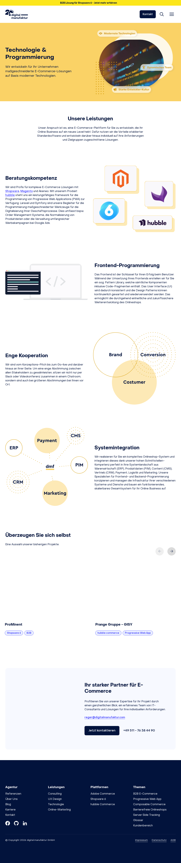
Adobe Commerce (102, 793)
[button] (90, 3)
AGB (173, 840)
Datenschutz (159, 840)
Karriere (10, 809)
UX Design (55, 799)
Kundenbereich (143, 825)
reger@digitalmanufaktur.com (105, 717)
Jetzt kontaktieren (102, 730)
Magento (26, 191)
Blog (8, 804)
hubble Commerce (102, 804)
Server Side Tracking (146, 815)
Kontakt (148, 14)
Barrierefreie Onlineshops (150, 809)
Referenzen (13, 793)
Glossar (138, 820)
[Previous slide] (159, 551)
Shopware (12, 191)
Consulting (55, 793)
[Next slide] (171, 551)
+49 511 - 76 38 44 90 (139, 730)
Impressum (141, 840)
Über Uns (11, 799)
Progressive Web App (147, 799)
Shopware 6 (98, 799)
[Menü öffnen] (172, 14)
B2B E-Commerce (145, 793)
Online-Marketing (59, 809)
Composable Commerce (149, 804)
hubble (10, 195)
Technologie (56, 804)
